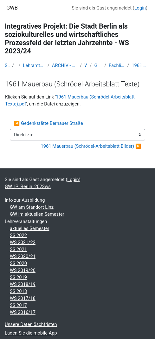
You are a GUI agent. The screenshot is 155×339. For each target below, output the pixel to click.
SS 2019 (18, 277)
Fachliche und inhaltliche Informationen (117, 65)
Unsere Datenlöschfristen (31, 324)
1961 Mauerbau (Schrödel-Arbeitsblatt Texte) (141, 65)
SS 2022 (18, 235)
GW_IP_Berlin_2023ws (98, 65)
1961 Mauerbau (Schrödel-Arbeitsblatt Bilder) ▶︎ (91, 146)
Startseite (7, 65)
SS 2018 (18, 291)
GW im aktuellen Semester (37, 214)
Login (140, 8)
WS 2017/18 (23, 298)
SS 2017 (18, 305)
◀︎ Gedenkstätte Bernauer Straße (48, 123)
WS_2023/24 (85, 65)
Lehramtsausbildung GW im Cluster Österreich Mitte (34, 65)
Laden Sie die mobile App (31, 333)
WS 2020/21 (23, 256)
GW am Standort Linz (32, 207)
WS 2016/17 (23, 312)
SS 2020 (18, 263)
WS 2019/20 (23, 270)
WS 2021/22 (23, 242)
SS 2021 (18, 249)
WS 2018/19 (23, 284)
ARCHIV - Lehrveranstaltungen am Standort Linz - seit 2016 (64, 65)
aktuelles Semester (29, 228)
